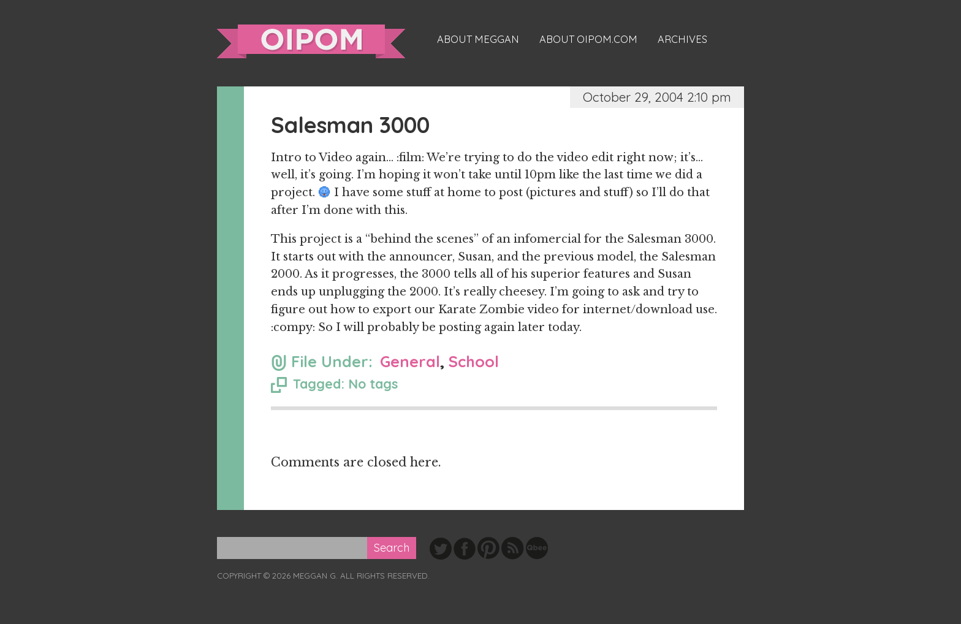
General (410, 361)
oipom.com (311, 41)
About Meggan (478, 39)
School (474, 361)
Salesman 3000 (350, 125)
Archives (682, 39)
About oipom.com (588, 39)
